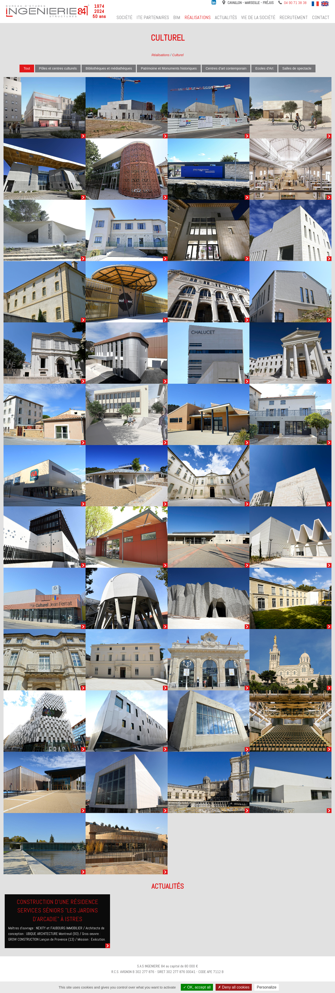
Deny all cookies (233, 987)
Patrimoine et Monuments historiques (169, 68)
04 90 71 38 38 (295, 2)
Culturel (177, 55)
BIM (176, 17)
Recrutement (294, 17)
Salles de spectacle (296, 68)
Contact (320, 17)
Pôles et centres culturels (58, 68)
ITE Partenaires (153, 17)
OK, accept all (197, 987)
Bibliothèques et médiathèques (109, 68)
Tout (27, 68)
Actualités (226, 17)
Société (124, 17)
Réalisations (198, 17)
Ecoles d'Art (264, 68)
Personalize (266, 987)
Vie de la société (258, 17)
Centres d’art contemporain (226, 68)
